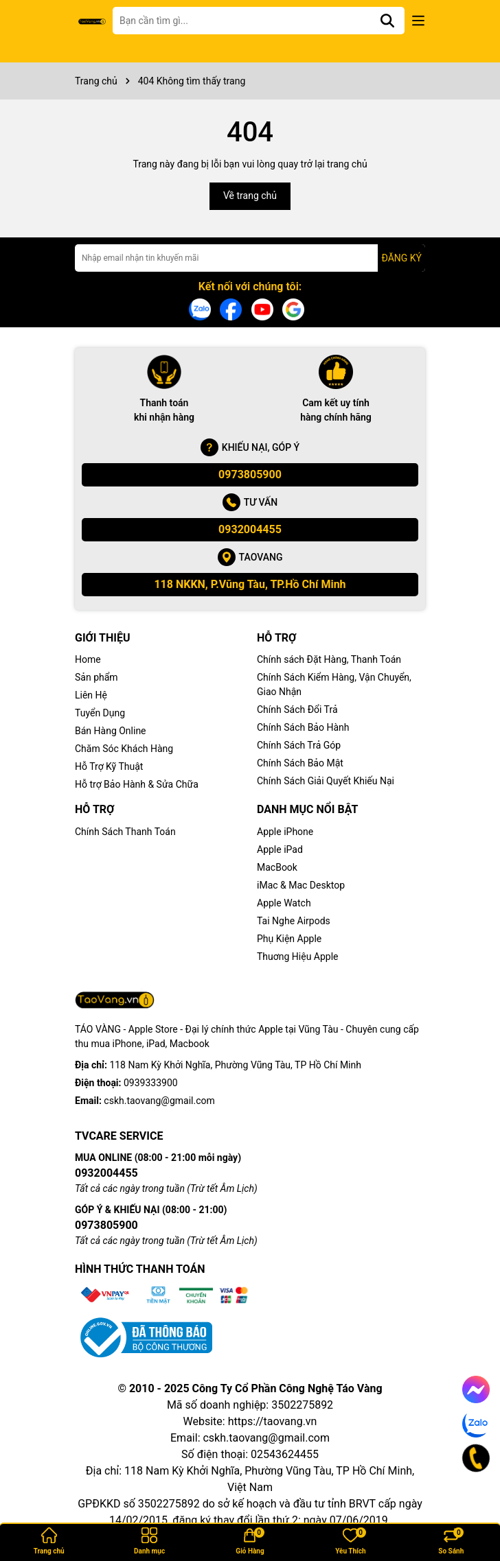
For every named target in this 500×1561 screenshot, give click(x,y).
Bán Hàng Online (110, 730)
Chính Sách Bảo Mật (300, 763)
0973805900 (250, 474)
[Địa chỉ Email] (250, 258)
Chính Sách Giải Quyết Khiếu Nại (325, 780)
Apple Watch (284, 902)
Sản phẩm (96, 677)
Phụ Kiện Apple (289, 938)
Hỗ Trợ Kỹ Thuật (109, 766)
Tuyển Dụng (100, 712)
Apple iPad (280, 849)
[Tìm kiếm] (387, 20)
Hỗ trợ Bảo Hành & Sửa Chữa (136, 784)
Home (88, 659)
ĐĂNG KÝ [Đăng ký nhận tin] (401, 258)
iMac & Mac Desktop (301, 885)
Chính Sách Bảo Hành (303, 727)
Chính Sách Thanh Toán (125, 831)
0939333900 (151, 1082)
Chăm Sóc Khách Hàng (124, 748)
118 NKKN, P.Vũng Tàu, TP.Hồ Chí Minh (249, 584)
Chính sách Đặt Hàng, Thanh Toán (329, 659)
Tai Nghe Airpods (293, 920)
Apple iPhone (285, 831)
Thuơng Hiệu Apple (298, 956)
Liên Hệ (91, 695)
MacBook (277, 867)
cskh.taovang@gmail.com (159, 1100)
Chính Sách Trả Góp (299, 745)
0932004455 (250, 529)
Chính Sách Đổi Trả (297, 709)
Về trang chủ (250, 195)
